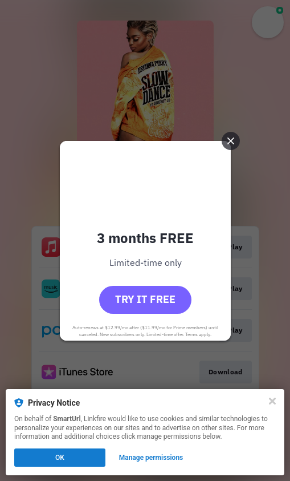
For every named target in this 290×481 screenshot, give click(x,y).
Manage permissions (151, 458)
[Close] (272, 401)
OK (59, 458)
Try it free (145, 299)
